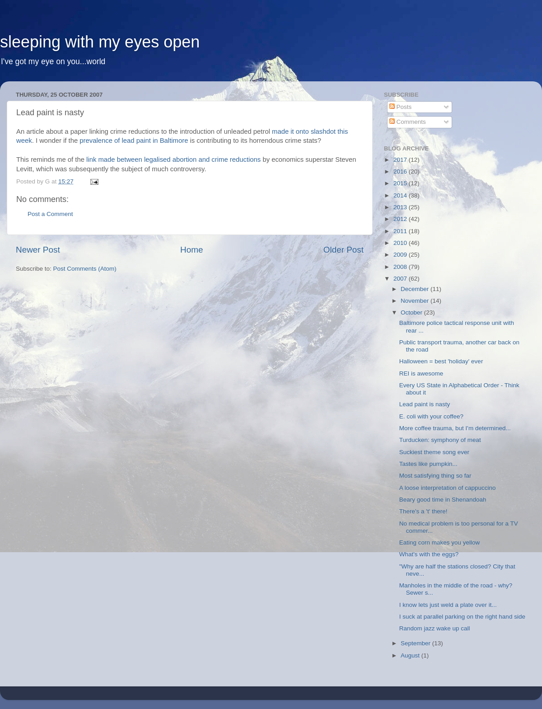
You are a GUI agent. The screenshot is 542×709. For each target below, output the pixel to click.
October (412, 312)
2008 (401, 266)
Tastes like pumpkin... (428, 463)
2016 (401, 171)
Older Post (343, 249)
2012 (401, 219)
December (415, 289)
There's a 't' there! (423, 511)
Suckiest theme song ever (434, 452)
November (415, 300)
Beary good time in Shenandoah (442, 499)
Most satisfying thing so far (435, 475)
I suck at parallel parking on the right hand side (462, 616)
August (411, 655)
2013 (401, 207)
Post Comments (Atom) (85, 268)
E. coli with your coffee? (431, 416)
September (416, 643)
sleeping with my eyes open (100, 42)
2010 (401, 242)
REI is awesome (421, 373)
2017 (401, 159)
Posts (400, 106)
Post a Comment (50, 214)
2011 (401, 231)
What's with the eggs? (429, 554)
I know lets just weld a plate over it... (448, 604)
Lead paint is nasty (424, 404)
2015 (401, 183)
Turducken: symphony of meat (440, 440)
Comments (407, 121)
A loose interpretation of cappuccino (447, 487)
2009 (401, 254)
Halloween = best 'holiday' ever (441, 361)
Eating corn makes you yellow (439, 542)
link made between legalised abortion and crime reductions (173, 159)
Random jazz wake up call (434, 628)
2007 (401, 278)
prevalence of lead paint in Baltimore (133, 140)
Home (191, 249)
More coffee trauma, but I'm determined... (455, 428)
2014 (401, 195)
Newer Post (38, 249)
